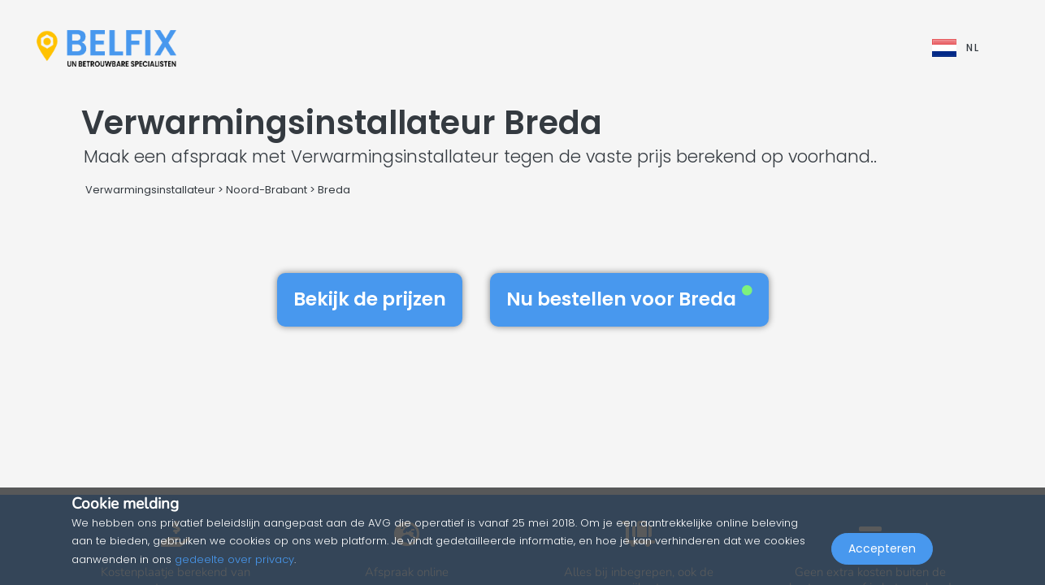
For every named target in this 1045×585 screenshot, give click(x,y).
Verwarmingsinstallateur (150, 190)
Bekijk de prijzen (369, 299)
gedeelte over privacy (234, 559)
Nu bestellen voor (629, 299)
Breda (334, 190)
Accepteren (882, 549)
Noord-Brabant (266, 190)
